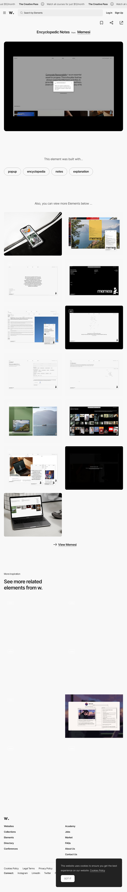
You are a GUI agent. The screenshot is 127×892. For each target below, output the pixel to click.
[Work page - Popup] (33, 619)
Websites (9, 826)
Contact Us (71, 854)
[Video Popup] (94, 619)
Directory (9, 843)
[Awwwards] (11, 12)
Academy (70, 826)
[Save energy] (94, 468)
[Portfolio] (33, 421)
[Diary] (33, 327)
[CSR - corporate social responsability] (33, 468)
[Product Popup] (33, 716)
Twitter (47, 873)
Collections (10, 831)
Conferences (11, 848)
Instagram (23, 873)
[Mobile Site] (33, 667)
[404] (94, 327)
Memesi (83, 32)
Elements (9, 837)
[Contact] (33, 374)
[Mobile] (33, 234)
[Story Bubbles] (33, 764)
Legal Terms (29, 868)
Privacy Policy (45, 868)
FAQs (68, 843)
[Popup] (94, 667)
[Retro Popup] (94, 716)
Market (69, 837)
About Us (70, 848)
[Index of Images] (94, 421)
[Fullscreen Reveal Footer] (94, 281)
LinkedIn (36, 873)
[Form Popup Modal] (94, 764)
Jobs (67, 831)
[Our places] (94, 374)
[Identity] (33, 281)
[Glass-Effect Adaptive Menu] (94, 234)
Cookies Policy (11, 868)
